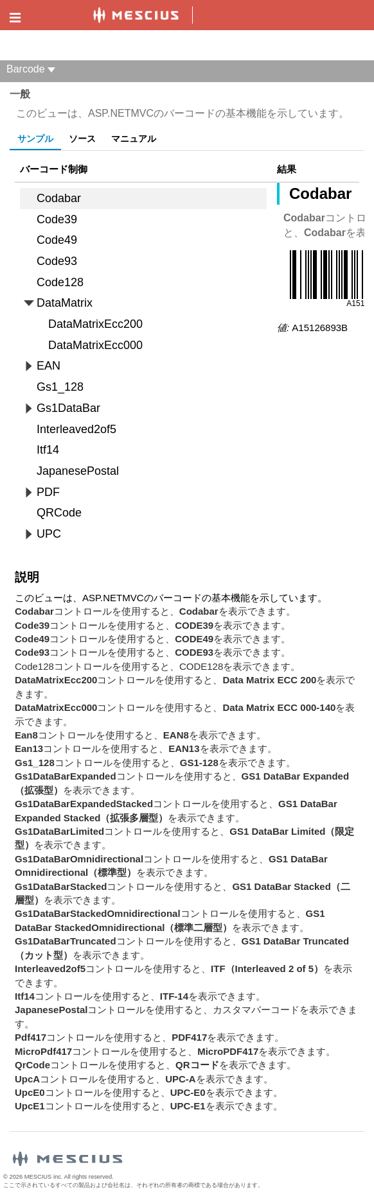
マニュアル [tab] (133, 138)
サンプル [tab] (35, 138)
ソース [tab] (82, 138)
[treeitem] (143, 198)
